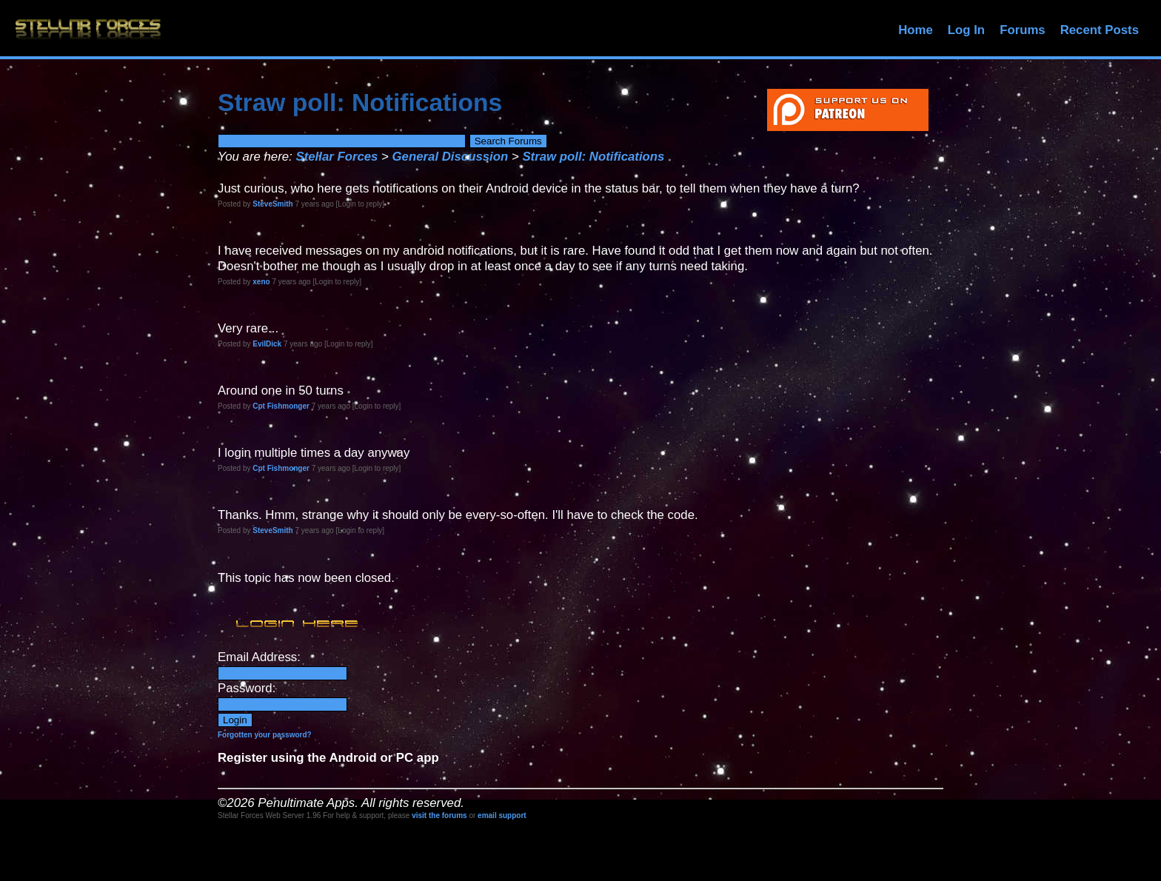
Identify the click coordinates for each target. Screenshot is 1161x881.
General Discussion (450, 157)
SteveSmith (272, 204)
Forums (1022, 30)
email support (502, 815)
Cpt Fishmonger (281, 406)
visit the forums (439, 815)
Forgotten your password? (265, 735)
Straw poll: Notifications (593, 157)
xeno (261, 282)
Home (915, 30)
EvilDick (266, 344)
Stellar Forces (336, 157)
